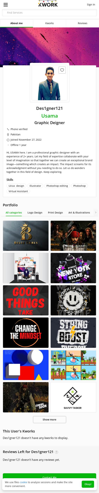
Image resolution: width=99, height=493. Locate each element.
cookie (23, 482)
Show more (49, 419)
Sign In (91, 4)
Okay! (88, 484)
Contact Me (49, 477)
